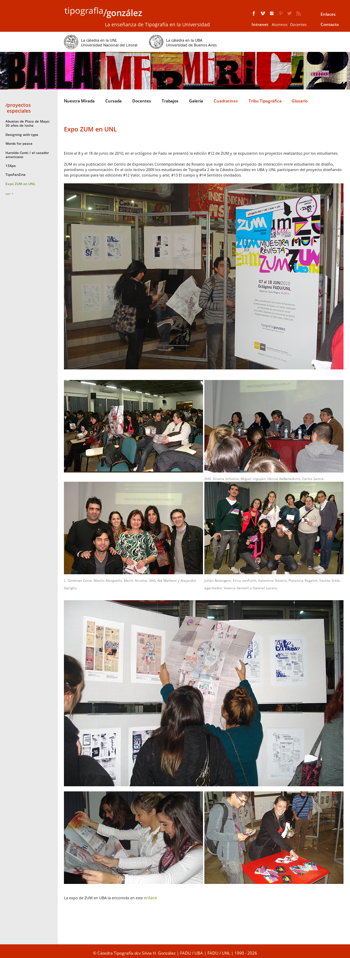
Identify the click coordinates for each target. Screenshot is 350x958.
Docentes (298, 24)
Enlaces (328, 14)
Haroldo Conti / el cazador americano (27, 155)
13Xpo (10, 166)
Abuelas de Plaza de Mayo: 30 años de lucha (27, 123)
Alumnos (279, 24)
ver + (9, 193)
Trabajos (170, 101)
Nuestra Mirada (79, 101)
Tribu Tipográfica (265, 101)
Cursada (113, 101)
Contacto (330, 24)
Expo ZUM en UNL (20, 184)
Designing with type (21, 134)
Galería (196, 101)
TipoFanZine (15, 174)
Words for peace (18, 143)
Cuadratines (226, 101)
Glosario (300, 101)
